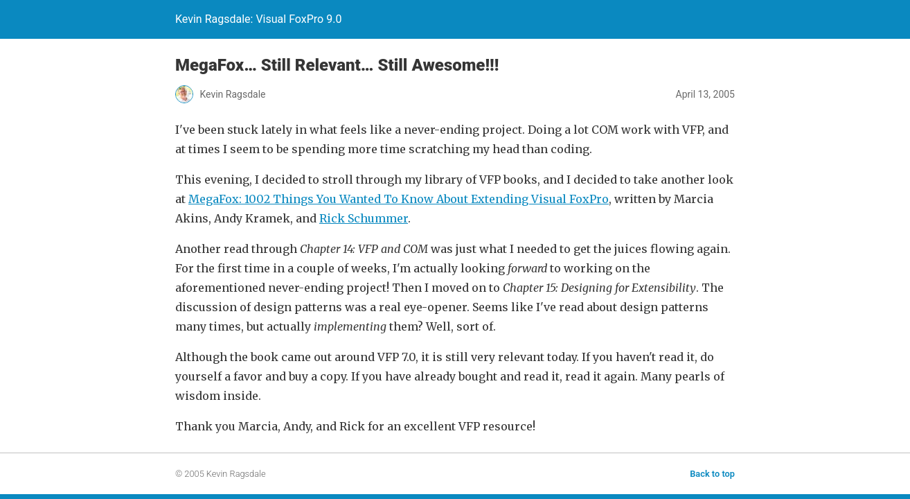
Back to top (712, 474)
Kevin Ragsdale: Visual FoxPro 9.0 (258, 19)
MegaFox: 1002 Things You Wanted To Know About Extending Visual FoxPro (398, 199)
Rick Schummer (363, 218)
